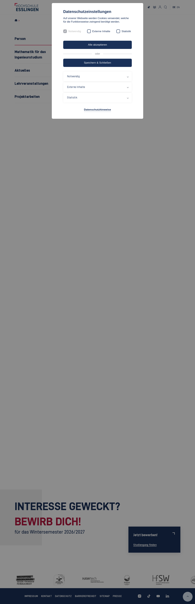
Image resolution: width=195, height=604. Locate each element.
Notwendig (74, 31)
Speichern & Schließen (97, 62)
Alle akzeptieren (97, 44)
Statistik (126, 31)
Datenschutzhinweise (97, 109)
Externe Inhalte (101, 31)
